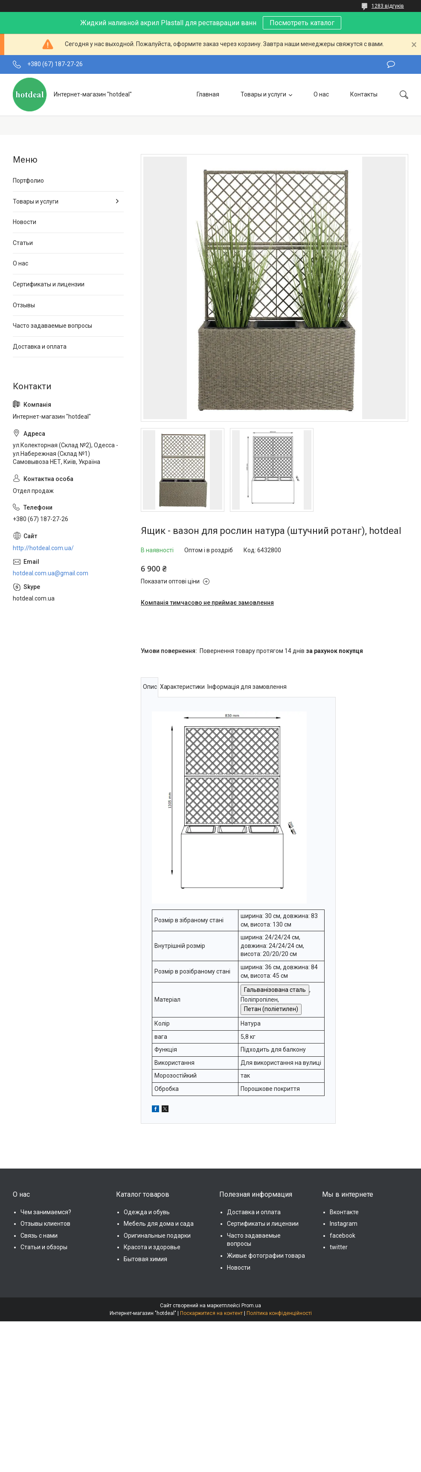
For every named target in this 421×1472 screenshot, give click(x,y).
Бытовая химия (145, 1259)
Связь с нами (39, 1235)
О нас (321, 94)
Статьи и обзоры (43, 1247)
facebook (342, 1235)
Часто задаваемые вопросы (52, 325)
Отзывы (24, 305)
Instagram (343, 1223)
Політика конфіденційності (279, 1313)
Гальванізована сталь (275, 989)
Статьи (23, 242)
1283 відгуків (388, 6)
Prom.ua (251, 1306)
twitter (339, 1247)
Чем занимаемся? (45, 1212)
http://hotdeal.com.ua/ (43, 548)
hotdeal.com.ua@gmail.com (50, 573)
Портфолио (28, 180)
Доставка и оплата (40, 346)
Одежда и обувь (147, 1212)
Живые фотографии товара (266, 1255)
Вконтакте (344, 1212)
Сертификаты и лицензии (48, 284)
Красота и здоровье (152, 1247)
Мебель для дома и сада (159, 1223)
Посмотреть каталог (302, 23)
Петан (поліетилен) (271, 1009)
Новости (24, 222)
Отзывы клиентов (45, 1223)
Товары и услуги (263, 94)
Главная (208, 94)
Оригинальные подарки (157, 1235)
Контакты (363, 94)
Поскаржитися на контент (211, 1313)
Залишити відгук (391, 64)
